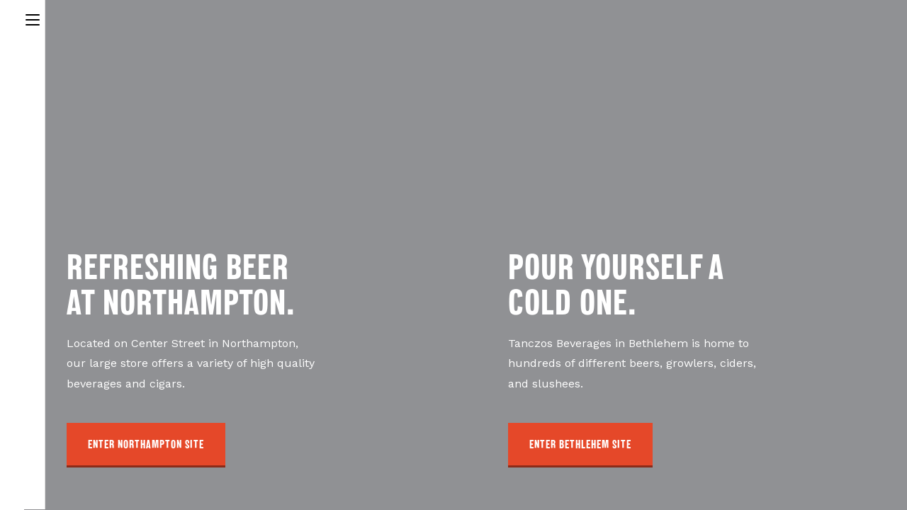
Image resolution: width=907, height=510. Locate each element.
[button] (146, 445)
